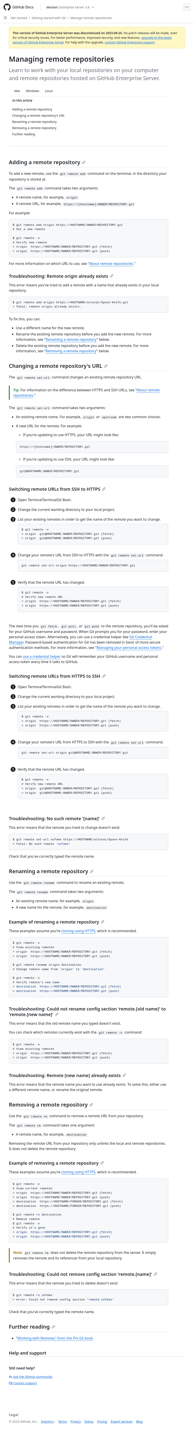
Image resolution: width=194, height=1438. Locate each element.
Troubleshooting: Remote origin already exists (61, 276)
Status (88, 1421)
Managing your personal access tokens (129, 647)
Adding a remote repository (47, 162)
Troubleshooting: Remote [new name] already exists (67, 1075)
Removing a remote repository (71, 351)
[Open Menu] (186, 7)
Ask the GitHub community (30, 1377)
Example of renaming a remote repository (56, 922)
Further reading (32, 1326)
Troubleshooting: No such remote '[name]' (57, 818)
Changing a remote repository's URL (58, 365)
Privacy (76, 1421)
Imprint (46, 1421)
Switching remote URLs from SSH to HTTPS (57, 489)
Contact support (23, 1383)
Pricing (102, 1421)
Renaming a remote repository (71, 339)
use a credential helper (42, 656)
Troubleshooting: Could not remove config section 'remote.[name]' (83, 1274)
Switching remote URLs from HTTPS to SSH (57, 676)
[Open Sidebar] (5, 17)
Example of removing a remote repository (56, 1163)
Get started (19, 18)
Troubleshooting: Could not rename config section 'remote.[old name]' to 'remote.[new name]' (87, 1011)
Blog (139, 1421)
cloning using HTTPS (78, 930)
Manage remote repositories (91, 18)
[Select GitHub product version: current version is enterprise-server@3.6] (70, 7)
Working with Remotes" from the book (55, 1338)
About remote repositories (111, 263)
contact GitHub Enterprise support (130, 42)
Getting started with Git (49, 18)
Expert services (122, 1421)
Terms (62, 1421)
